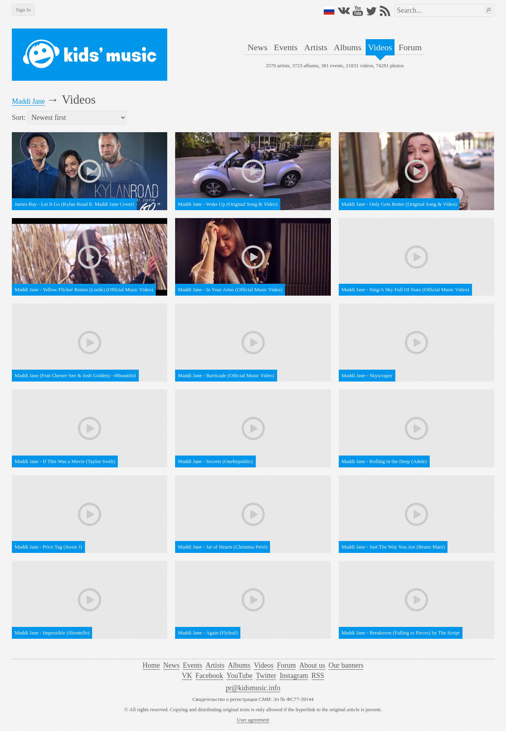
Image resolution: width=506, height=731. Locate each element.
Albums (348, 47)
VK (187, 676)
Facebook (209, 676)
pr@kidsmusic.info (253, 688)
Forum (410, 47)
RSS (318, 676)
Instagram (293, 676)
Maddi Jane (28, 101)
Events (286, 47)
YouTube (240, 676)
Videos (380, 47)
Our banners (346, 665)
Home (151, 665)
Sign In (23, 10)
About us (312, 665)
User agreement (253, 720)
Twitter (266, 676)
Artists (315, 47)
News (257, 47)
